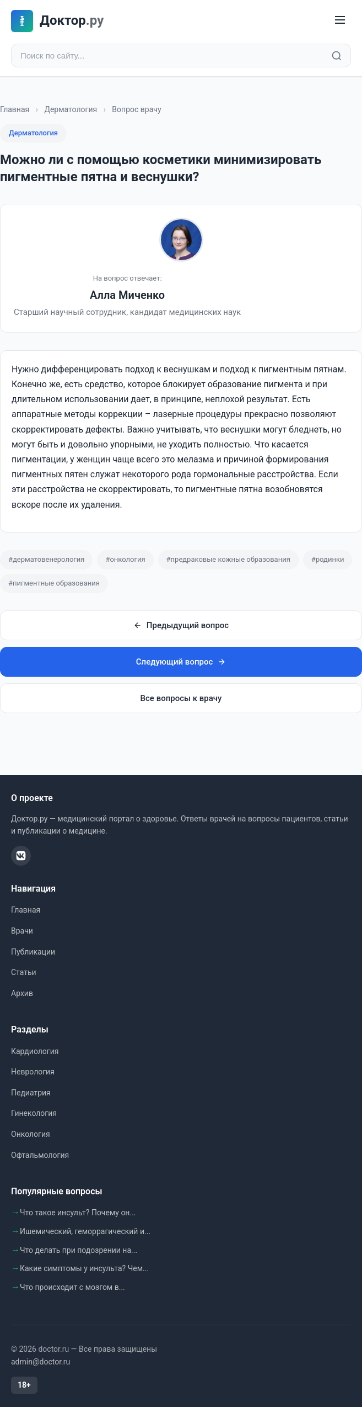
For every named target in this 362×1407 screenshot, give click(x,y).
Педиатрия (31, 1092)
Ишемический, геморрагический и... (85, 1231)
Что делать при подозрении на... (78, 1250)
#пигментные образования (54, 583)
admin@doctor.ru (40, 1361)
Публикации (33, 951)
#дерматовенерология (46, 559)
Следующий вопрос (181, 662)
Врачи (22, 930)
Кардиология (34, 1051)
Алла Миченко (127, 295)
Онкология (30, 1134)
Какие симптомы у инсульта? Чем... (84, 1268)
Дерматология (70, 109)
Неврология (33, 1071)
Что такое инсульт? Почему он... (78, 1212)
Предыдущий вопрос (181, 625)
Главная (14, 109)
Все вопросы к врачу (181, 698)
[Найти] (337, 56)
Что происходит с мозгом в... (72, 1287)
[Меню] (340, 21)
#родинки (327, 559)
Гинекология (34, 1113)
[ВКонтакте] (21, 856)
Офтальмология (40, 1155)
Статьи (23, 972)
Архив (22, 993)
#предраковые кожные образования (228, 559)
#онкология (125, 559)
